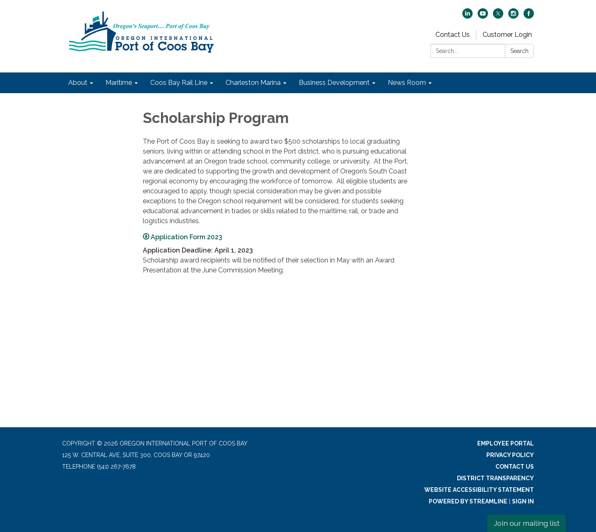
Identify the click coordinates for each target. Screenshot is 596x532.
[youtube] (483, 16)
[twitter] (498, 16)
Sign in (523, 501)
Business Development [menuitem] (334, 83)
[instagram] (513, 16)
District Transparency (495, 478)
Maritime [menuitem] (119, 83)
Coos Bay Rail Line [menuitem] (178, 83)
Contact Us (452, 35)
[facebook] (529, 16)
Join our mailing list (527, 523)
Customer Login (507, 35)
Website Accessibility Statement (479, 489)
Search (519, 51)
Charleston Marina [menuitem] (253, 83)
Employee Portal (505, 443)
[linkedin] (467, 16)
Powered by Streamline (468, 501)
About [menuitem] (77, 83)
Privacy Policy (510, 455)
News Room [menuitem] (407, 83)
